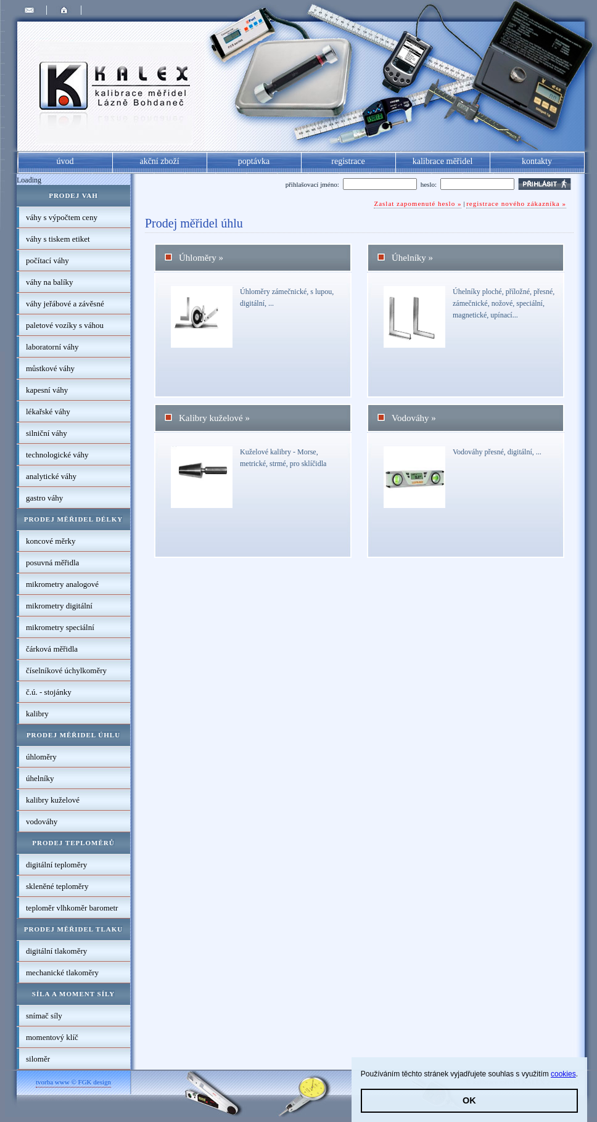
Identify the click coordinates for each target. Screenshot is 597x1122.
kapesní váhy (47, 390)
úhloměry (41, 756)
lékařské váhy (48, 411)
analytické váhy (51, 476)
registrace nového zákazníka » (516, 203)
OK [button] (469, 1100)
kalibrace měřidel (443, 161)
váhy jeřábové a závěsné (65, 303)
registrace (347, 161)
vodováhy (41, 821)
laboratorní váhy (52, 346)
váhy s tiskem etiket (58, 239)
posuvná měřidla (52, 562)
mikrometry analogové (62, 584)
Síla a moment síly (73, 993)
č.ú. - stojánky (49, 692)
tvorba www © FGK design (73, 1082)
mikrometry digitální (59, 605)
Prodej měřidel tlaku (73, 929)
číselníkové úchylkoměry (66, 670)
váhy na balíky (49, 282)
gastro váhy (44, 497)
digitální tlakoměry (56, 951)
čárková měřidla (52, 648)
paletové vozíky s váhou (65, 325)
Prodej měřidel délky (73, 519)
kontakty (537, 161)
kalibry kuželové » (214, 418)
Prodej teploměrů (73, 842)
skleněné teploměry (57, 886)
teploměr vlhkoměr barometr (72, 907)
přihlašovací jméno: (312, 184)
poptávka (254, 161)
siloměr (38, 1058)
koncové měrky (51, 541)
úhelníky (40, 778)
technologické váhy (57, 454)
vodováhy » (414, 418)
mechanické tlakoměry (62, 972)
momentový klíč (52, 1037)
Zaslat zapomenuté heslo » (417, 203)
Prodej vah (73, 195)
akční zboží (159, 161)
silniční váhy (46, 433)
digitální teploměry (56, 864)
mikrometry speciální (60, 627)
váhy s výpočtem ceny (61, 217)
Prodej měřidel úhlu (73, 735)
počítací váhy (47, 260)
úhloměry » (201, 258)
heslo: (429, 184)
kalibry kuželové (53, 800)
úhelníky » (412, 258)
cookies (563, 1074)
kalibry (37, 713)
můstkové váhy (50, 368)
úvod (65, 161)
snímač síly (44, 1015)
